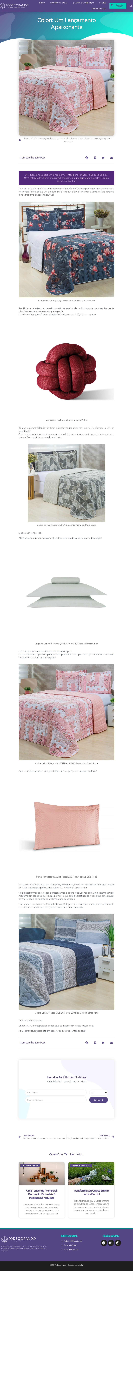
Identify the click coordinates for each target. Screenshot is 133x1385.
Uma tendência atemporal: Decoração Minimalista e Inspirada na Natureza (41, 1194)
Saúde (102, 3)
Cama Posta (30, 138)
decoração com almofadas (63, 138)
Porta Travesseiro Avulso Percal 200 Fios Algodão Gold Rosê (66, 877)
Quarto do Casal (59, 3)
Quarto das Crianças (83, 3)
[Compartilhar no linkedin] (95, 158)
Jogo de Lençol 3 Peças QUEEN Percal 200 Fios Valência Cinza (66, 644)
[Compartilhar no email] (111, 158)
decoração (43, 138)
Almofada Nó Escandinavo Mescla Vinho (66, 420)
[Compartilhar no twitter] (103, 158)
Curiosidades (99, 9)
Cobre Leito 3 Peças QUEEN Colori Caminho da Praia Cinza (66, 525)
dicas (80, 138)
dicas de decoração (94, 138)
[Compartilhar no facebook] (87, 158)
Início (42, 3)
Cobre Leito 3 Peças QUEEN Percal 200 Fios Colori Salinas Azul (66, 1013)
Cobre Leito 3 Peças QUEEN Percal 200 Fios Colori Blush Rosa (66, 763)
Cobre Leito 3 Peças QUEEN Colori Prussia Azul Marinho (66, 300)
